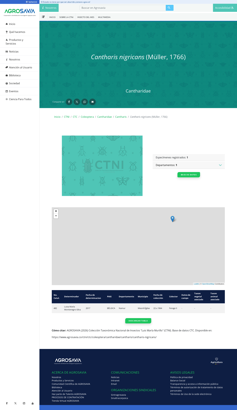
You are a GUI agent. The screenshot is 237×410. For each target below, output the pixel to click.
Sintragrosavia (118, 394)
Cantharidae (104, 116)
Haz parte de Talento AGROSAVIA (69, 394)
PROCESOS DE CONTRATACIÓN (68, 397)
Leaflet (196, 284)
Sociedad (13, 83)
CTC (75, 116)
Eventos (12, 91)
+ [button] (56, 211)
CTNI (66, 116)
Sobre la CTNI (66, 17)
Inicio (10, 24)
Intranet (115, 380)
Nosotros (13, 59)
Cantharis (121, 116)
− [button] (56, 216)
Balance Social (177, 380)
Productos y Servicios (14, 41)
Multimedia (104, 17)
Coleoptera (87, 116)
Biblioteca (13, 75)
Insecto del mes (85, 17)
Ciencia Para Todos (18, 99)
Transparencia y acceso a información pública (194, 383)
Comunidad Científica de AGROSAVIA (71, 383)
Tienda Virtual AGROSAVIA (65, 400)
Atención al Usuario (19, 67)
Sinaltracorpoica (119, 398)
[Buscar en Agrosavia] (170, 8)
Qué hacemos (15, 32)
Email (114, 383)
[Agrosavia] (20, 11)
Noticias (12, 51)
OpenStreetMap (208, 284)
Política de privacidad (181, 377)
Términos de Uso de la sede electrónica (190, 394)
